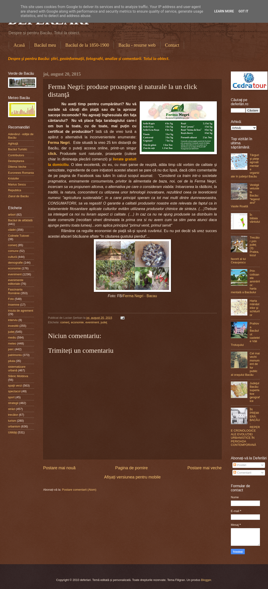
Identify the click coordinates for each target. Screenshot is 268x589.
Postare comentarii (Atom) (79, 489)
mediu (12, 337)
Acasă (19, 45)
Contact (172, 45)
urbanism (14, 426)
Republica (14, 190)
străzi (11, 409)
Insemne (13, 304)
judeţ (104, 322)
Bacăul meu (45, 45)
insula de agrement (20, 310)
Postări (239, 465)
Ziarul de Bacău (18, 196)
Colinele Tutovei (18, 235)
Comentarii (242, 472)
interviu (13, 320)
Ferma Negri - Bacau (140, 296)
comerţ (64, 322)
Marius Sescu (17, 184)
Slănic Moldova (18, 376)
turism (12, 420)
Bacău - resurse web (137, 45)
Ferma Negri (59, 143)
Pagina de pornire (131, 468)
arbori (12, 214)
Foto (11, 299)
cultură (12, 257)
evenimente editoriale (15, 281)
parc (11, 349)
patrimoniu (15, 355)
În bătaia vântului (255, 218)
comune (13, 251)
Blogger (206, 580)
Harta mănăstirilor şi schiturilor (255, 308)
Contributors (16, 155)
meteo (12, 343)
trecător (13, 414)
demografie (15, 262)
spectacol (14, 391)
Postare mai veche (204, 468)
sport (11, 397)
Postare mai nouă (59, 468)
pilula (11, 361)
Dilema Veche (17, 166)
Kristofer (13, 178)
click (52, 154)
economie (77, 322)
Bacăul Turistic (17, 149)
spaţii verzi (15, 385)
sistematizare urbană (16, 368)
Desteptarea (16, 161)
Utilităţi (12, 432)
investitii (13, 325)
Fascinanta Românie (15, 291)
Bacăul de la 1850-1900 (87, 45)
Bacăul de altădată (20, 220)
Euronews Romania (21, 172)
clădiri (12, 229)
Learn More (224, 11)
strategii (13, 403)
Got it (243, 11)
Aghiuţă (13, 143)
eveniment (92, 322)
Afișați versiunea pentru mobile (132, 477)
